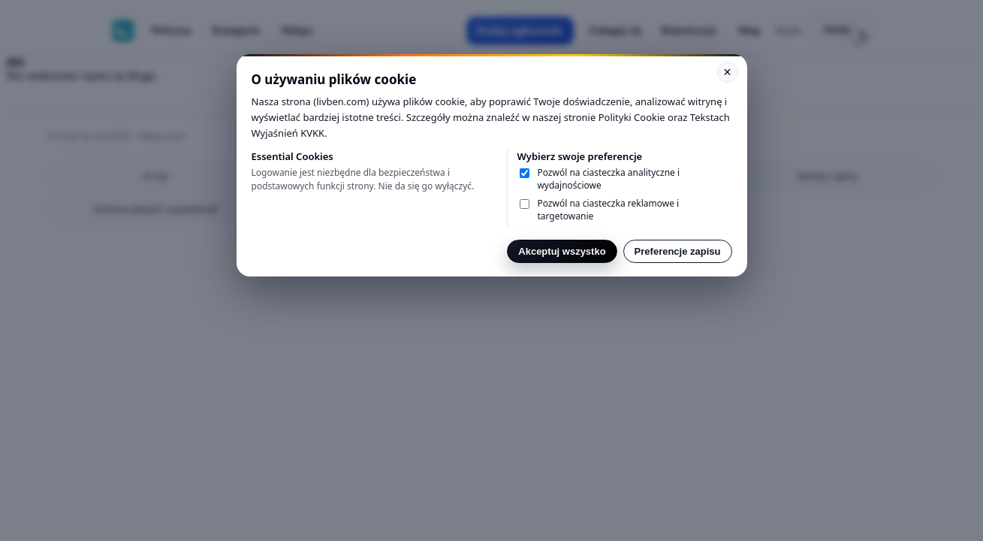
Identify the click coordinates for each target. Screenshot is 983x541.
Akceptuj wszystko (561, 251)
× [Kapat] (727, 72)
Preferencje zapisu (678, 251)
